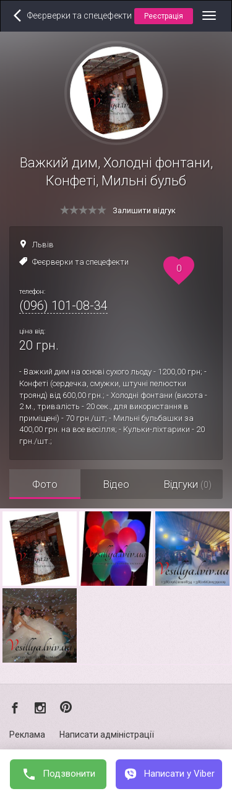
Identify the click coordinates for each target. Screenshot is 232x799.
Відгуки (187, 484)
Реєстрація (163, 16)
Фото (45, 484)
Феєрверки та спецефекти (80, 262)
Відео (116, 484)
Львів (43, 244)
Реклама (27, 734)
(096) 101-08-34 (63, 305)
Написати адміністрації (106, 734)
